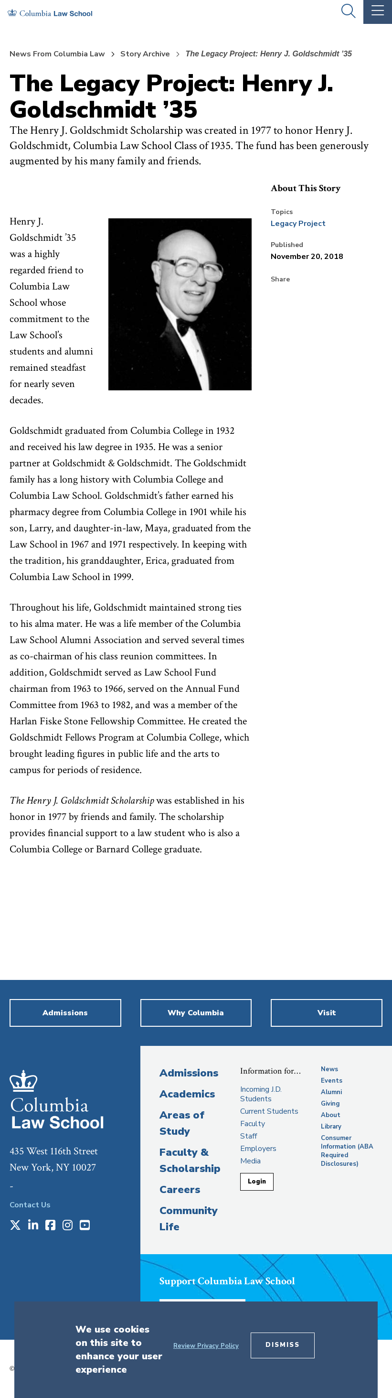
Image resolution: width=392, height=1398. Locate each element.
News (329, 1069)
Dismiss (282, 1345)
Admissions (188, 1073)
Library (331, 1126)
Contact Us (30, 1205)
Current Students (269, 1111)
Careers (179, 1190)
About (330, 1115)
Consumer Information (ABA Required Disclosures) (347, 1151)
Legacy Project (298, 223)
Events (331, 1080)
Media (250, 1161)
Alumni (331, 1092)
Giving (330, 1103)
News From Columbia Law (57, 54)
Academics (187, 1094)
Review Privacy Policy (206, 1346)
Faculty (252, 1123)
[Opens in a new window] (15, 1226)
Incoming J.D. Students (261, 1094)
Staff (248, 1136)
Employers (258, 1148)
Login (257, 1181)
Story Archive (145, 54)
